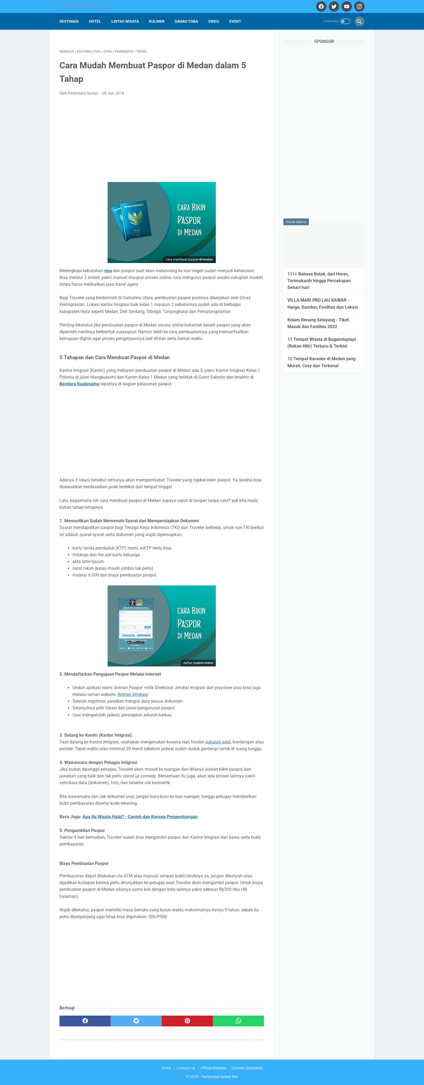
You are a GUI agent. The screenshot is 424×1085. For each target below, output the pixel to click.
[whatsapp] (238, 1021)
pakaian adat (218, 741)
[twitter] (333, 6)
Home (166, 1068)
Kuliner (156, 21)
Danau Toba (186, 21)
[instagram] (359, 6)
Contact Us (186, 1068)
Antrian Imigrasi (133, 694)
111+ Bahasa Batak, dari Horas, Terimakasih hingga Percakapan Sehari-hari (319, 280)
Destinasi (69, 21)
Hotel (95, 21)
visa (108, 270)
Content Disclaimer (247, 1068)
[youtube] (346, 6)
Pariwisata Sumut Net (219, 1076)
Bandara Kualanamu (79, 383)
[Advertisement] (161, 140)
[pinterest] (187, 1021)
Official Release (213, 1068)
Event (235, 21)
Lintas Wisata (125, 21)
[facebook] (320, 6)
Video (213, 21)
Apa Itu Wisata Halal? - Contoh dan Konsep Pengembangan (140, 816)
